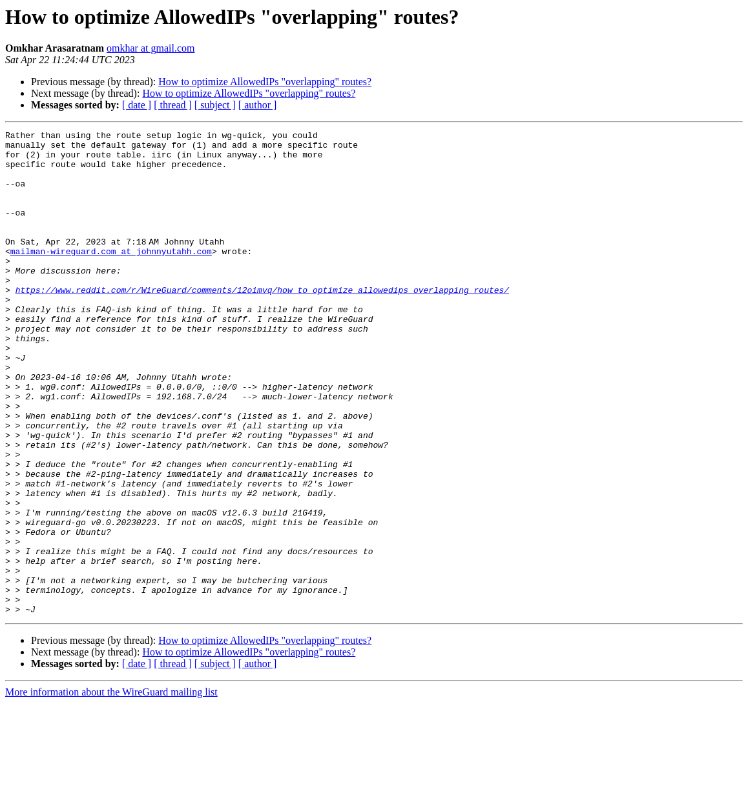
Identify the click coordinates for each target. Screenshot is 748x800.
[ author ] (257, 104)
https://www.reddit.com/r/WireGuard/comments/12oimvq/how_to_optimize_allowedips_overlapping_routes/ (262, 322)
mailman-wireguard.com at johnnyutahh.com (111, 276)
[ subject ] (215, 104)
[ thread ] (173, 104)
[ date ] (136, 104)
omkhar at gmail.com (150, 48)
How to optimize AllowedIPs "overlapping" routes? (264, 81)
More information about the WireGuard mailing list (111, 788)
